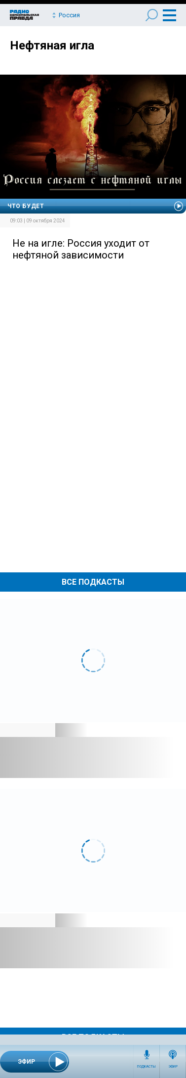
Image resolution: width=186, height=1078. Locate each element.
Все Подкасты (93, 582)
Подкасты (146, 1067)
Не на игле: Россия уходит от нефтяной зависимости (80, 249)
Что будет (25, 206)
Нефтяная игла (52, 45)
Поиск (152, 15)
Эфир (173, 1067)
